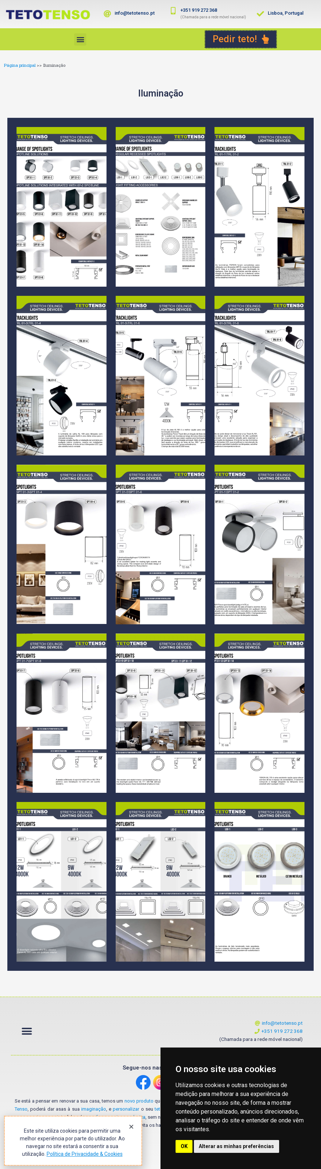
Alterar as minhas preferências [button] (236, 1146)
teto (159, 1109)
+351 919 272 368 (198, 10)
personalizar (126, 1109)
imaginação (93, 1109)
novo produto (139, 1101)
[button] (80, 39)
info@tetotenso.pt (135, 13)
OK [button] (184, 1146)
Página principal (20, 65)
